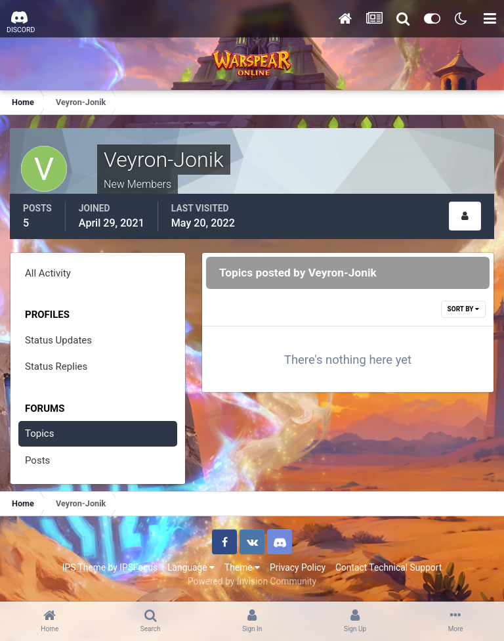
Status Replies (56, 366)
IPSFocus (138, 567)
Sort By (463, 309)
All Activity (48, 273)
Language (191, 567)
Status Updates (58, 340)
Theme (242, 567)
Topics (39, 433)
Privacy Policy (298, 567)
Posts (37, 460)
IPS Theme (84, 567)
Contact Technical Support (388, 567)
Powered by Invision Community (252, 581)
